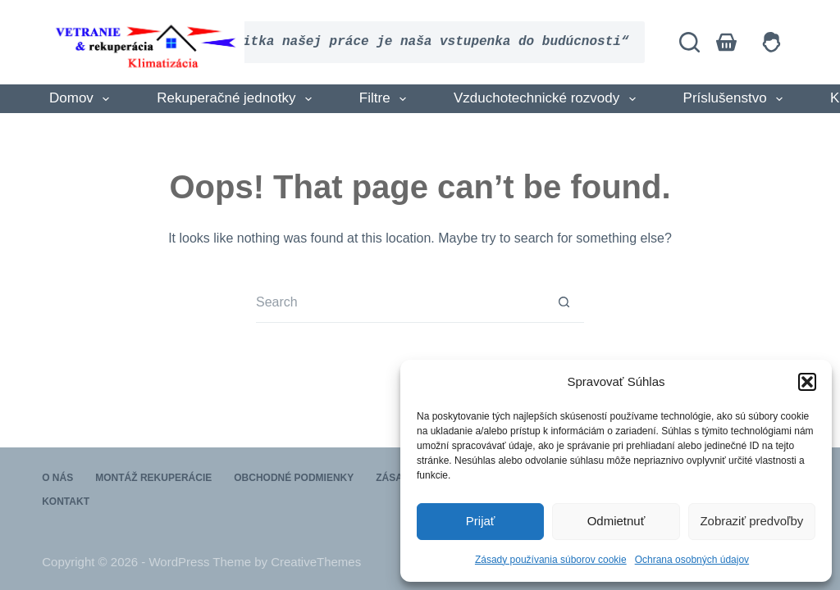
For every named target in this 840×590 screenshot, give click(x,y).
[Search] (689, 42)
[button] (807, 382)
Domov (82, 99)
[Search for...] (399, 302)
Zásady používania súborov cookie (551, 559)
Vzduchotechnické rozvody (548, 99)
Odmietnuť (616, 521)
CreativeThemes (316, 562)
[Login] (771, 42)
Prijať (480, 521)
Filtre (386, 99)
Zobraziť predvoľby (751, 521)
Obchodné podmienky (294, 477)
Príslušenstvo (736, 99)
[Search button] (563, 302)
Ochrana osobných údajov (692, 559)
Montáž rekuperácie (153, 477)
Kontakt (65, 501)
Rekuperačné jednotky (237, 99)
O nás (57, 477)
